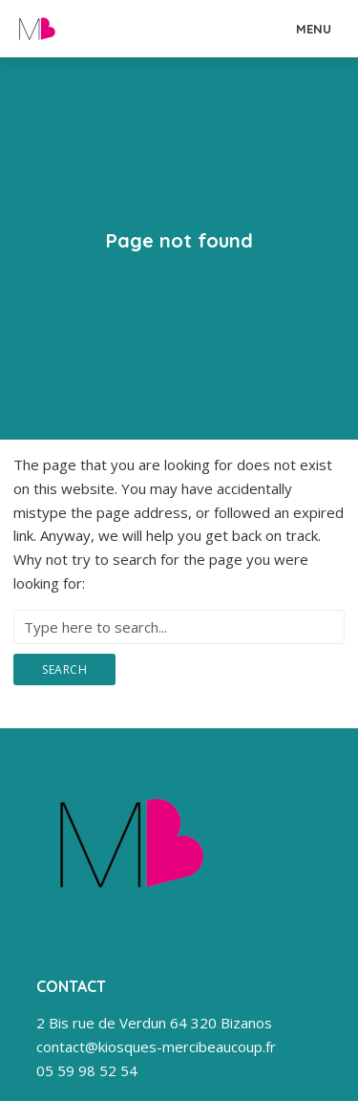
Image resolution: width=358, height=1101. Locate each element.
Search (64, 669)
